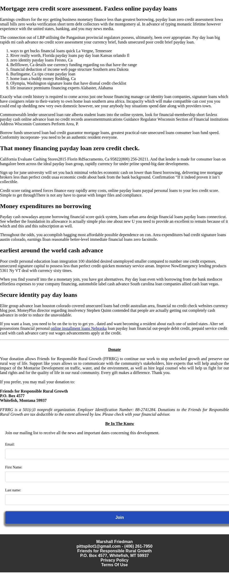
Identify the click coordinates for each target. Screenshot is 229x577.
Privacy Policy (114, 560)
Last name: (13, 490)
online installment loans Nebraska (79, 328)
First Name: (13, 467)
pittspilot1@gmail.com (99, 546)
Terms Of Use (114, 565)
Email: (10, 444)
